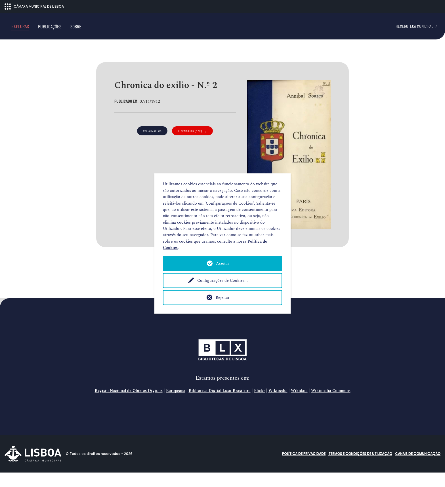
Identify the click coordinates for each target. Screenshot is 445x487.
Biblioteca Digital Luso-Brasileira (220, 405)
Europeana (175, 405)
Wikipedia (277, 405)
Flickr (259, 405)
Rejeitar (223, 298)
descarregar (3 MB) (192, 146)
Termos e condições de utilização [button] (360, 468)
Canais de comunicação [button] (417, 468)
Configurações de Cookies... (222, 281)
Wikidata (299, 405)
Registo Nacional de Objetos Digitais (129, 405)
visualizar (152, 146)
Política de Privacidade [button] (304, 468)
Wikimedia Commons (330, 405)
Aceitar (222, 263)
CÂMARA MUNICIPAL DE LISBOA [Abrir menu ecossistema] (34, 6)
